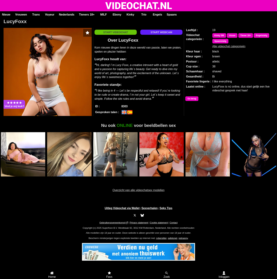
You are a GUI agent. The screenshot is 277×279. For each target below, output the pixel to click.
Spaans (172, 14)
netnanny (183, 238)
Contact (174, 222)
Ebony (117, 14)
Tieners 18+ (87, 14)
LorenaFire (161, 178)
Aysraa (69, 178)
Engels (157, 14)
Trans (36, 14)
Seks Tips (166, 208)
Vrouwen (21, 14)
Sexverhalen (150, 208)
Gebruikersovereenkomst (112, 222)
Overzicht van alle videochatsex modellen (138, 190)
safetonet (172, 238)
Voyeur (49, 14)
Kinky (130, 14)
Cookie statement (159, 222)
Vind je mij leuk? (14, 104)
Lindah (208, 178)
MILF (103, 14)
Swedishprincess (115, 178)
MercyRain (23, 178)
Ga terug (191, 98)
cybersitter (161, 238)
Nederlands (66, 14)
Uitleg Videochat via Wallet (122, 208)
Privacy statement (139, 222)
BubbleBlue (254, 178)
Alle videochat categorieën (229, 46)
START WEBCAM (161, 32)
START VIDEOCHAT (115, 32)
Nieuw (6, 14)
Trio (143, 14)
